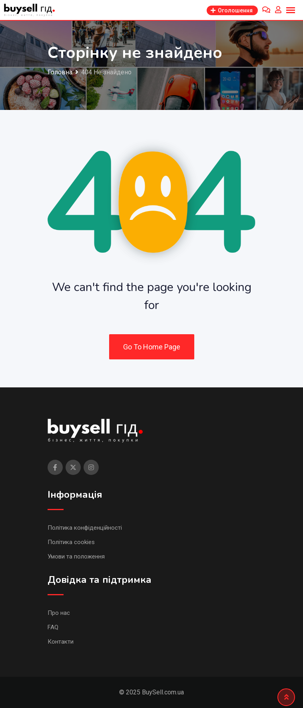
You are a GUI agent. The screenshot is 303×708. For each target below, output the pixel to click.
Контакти (61, 641)
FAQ (53, 627)
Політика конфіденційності (85, 527)
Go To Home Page (151, 347)
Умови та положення (76, 556)
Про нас (59, 612)
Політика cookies (71, 542)
